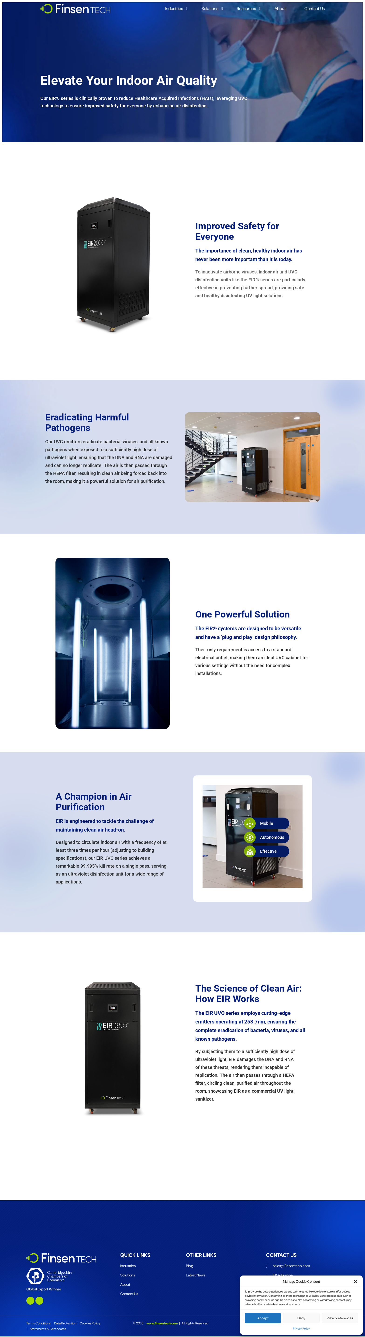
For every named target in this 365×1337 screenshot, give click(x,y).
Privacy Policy (301, 1328)
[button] (355, 1281)
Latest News (195, 1275)
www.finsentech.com (162, 1323)
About (280, 8)
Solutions (210, 8)
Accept (263, 1318)
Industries (174, 8)
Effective (260, 851)
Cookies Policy (90, 1323)
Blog (189, 1265)
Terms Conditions (38, 1323)
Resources (246, 8)
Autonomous (264, 837)
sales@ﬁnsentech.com (291, 1265)
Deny (301, 1318)
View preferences (340, 1318)
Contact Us (314, 8)
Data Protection (65, 1323)
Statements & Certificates (48, 1329)
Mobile (258, 823)
